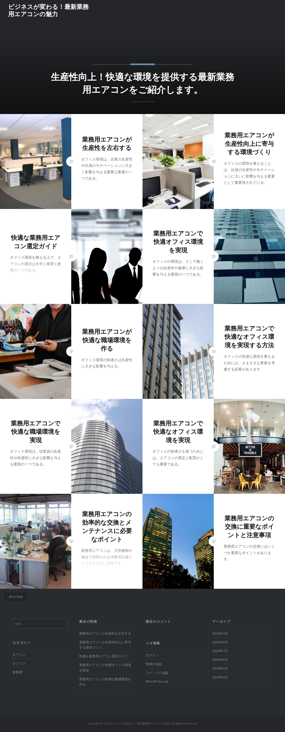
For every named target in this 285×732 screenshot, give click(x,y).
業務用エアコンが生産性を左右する (105, 633)
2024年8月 (220, 642)
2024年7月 (220, 651)
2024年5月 (220, 668)
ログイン (152, 655)
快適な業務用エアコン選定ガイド (103, 656)
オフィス (19, 663)
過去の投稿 (16, 596)
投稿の (154, 664)
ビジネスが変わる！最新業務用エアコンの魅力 (48, 10)
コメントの (157, 673)
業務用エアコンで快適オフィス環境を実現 (105, 667)
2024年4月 (220, 677)
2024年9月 (220, 633)
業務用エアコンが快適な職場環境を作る (105, 681)
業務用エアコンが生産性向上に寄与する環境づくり (105, 644)
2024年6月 (220, 659)
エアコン (19, 655)
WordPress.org (157, 681)
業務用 (17, 672)
